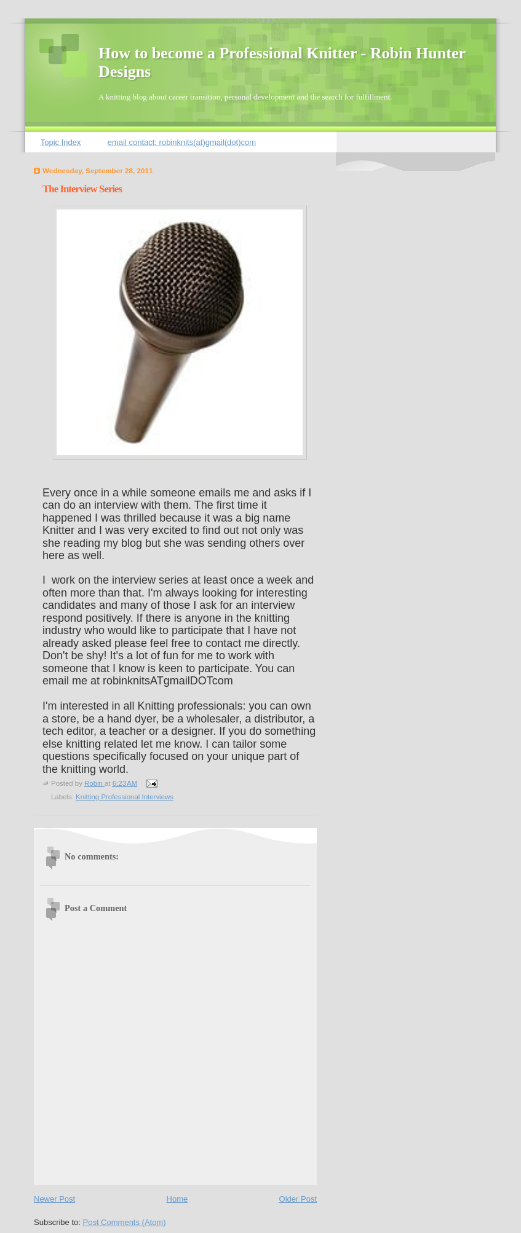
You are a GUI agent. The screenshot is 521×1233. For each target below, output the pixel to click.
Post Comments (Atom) (124, 1222)
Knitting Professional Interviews (124, 796)
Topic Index (61, 142)
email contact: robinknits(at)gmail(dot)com (182, 142)
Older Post (298, 1199)
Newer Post (54, 1199)
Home (177, 1199)
